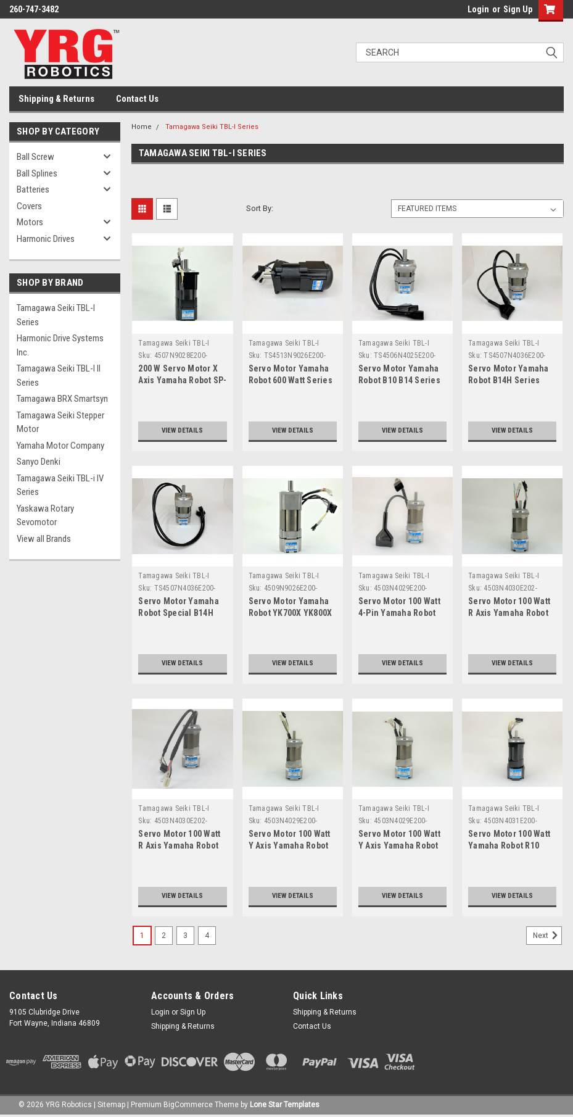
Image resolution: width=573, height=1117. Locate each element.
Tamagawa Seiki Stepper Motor (60, 422)
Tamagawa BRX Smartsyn (62, 398)
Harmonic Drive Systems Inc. (60, 345)
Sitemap (111, 1104)
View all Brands (44, 538)
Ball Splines (37, 173)
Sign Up (517, 9)
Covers (29, 206)
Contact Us (137, 98)
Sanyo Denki (38, 461)
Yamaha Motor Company (60, 445)
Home (141, 127)
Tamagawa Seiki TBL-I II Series (59, 375)
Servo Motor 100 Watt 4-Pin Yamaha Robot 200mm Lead (399, 612)
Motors (30, 222)
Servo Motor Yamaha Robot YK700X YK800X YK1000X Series (290, 612)
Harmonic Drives (46, 238)
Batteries (33, 189)
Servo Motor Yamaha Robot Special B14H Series (178, 612)
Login (478, 9)
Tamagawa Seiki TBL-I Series (56, 315)
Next (547, 935)
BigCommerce (188, 1104)
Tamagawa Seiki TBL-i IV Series (60, 485)
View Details (182, 430)
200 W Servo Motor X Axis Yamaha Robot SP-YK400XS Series (182, 380)
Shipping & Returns (56, 98)
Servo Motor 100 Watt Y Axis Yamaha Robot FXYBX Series (290, 845)
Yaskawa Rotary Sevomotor (45, 515)
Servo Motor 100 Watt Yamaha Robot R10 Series (509, 845)
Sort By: (259, 208)
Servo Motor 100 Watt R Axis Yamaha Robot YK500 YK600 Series (179, 845)
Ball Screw (35, 156)
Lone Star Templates (284, 1104)
